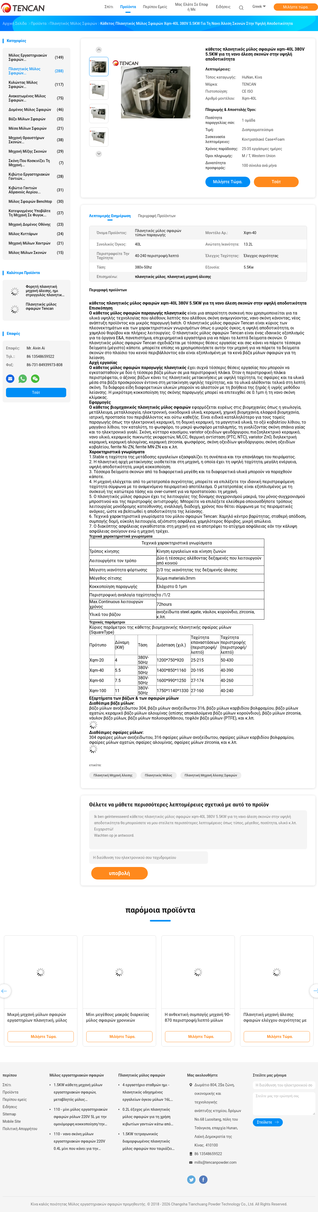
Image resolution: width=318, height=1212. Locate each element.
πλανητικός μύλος (158, 775)
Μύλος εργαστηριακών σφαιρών (77, 1075)
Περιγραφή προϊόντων (157, 216)
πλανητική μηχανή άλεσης (113, 775)
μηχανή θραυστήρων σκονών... (36, 140)
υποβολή (119, 873)
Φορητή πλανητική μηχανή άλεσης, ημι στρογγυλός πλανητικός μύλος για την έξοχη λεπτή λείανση (46, 290)
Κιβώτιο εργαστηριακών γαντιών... (36, 176)
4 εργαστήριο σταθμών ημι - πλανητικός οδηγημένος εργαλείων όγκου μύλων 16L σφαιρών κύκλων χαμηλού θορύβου (146, 1093)
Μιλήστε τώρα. (295, 7)
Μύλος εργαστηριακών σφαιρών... (36, 57)
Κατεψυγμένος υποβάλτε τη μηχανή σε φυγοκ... (36, 213)
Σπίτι (7, 1085)
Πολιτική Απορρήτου (20, 1129)
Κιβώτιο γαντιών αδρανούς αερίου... (36, 190)
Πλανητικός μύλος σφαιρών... (36, 71)
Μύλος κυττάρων (36, 233)
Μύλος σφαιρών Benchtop (36, 201)
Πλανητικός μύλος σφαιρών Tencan (41, 306)
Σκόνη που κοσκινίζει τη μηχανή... (36, 163)
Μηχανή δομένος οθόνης (36, 224)
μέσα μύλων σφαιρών (36, 128)
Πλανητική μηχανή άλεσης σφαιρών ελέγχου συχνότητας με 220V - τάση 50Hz (275, 1020)
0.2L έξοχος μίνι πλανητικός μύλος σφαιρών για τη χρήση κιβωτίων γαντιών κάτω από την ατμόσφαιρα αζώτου (147, 1117)
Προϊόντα (10, 1092)
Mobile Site (12, 1121)
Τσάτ (36, 392)
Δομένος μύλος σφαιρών (36, 109)
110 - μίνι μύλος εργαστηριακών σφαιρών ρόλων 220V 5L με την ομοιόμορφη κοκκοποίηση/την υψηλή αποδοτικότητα (81, 1117)
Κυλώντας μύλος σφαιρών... (36, 84)
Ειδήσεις (10, 1107)
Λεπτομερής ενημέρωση (110, 216)
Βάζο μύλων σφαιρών (36, 119)
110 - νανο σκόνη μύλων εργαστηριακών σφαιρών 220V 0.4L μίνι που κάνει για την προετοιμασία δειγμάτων (79, 1142)
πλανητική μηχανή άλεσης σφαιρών (211, 775)
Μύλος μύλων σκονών (36, 252)
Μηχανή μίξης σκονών (36, 151)
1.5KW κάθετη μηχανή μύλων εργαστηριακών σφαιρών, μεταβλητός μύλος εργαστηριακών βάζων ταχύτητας (78, 1093)
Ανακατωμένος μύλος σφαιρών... (36, 98)
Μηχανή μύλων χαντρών (36, 243)
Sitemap (9, 1114)
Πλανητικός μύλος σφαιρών (141, 1075)
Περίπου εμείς (15, 1099)
